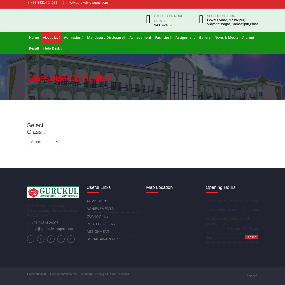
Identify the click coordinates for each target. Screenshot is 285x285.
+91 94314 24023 (42, 2)
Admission (73, 37)
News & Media (226, 37)
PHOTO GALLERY (101, 224)
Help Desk (52, 48)
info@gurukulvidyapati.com (85, 2)
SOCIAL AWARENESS (104, 239)
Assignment (185, 37)
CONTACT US (98, 216)
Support (251, 275)
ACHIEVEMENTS (100, 209)
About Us (51, 37)
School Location (221, 16)
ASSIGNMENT (98, 231)
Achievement (140, 37)
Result (34, 48)
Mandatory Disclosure (106, 37)
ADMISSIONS (97, 201)
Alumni (248, 37)
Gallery (205, 37)
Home (34, 37)
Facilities (163, 37)
